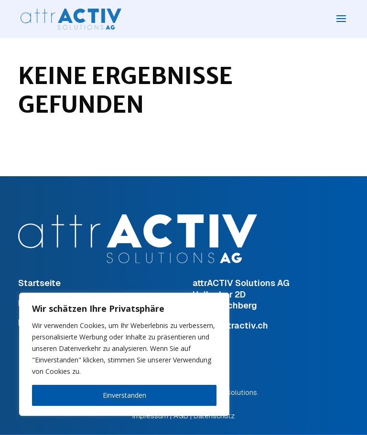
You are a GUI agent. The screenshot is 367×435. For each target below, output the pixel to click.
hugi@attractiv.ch (230, 325)
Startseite (39, 282)
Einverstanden (124, 395)
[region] (124, 354)
